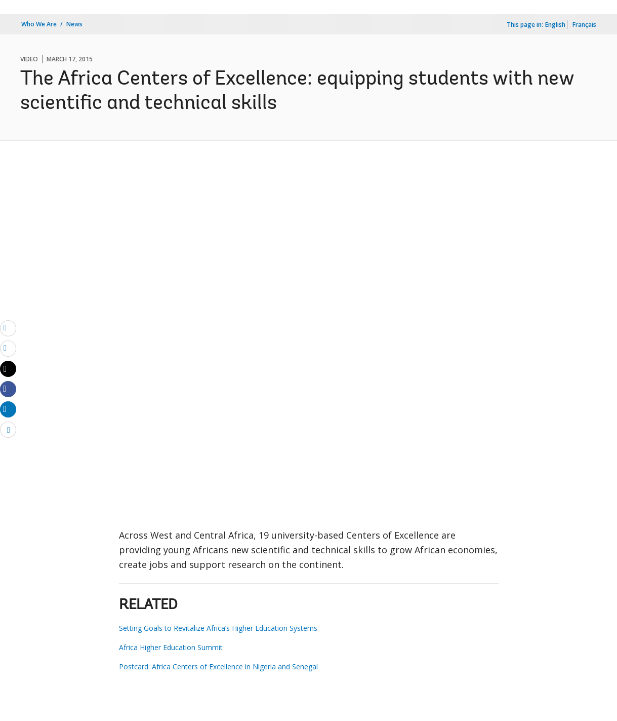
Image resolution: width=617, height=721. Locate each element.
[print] (8, 348)
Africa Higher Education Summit (171, 647)
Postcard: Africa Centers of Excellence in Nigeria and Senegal (218, 666)
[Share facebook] (8, 388)
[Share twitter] (8, 368)
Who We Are (39, 24)
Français (584, 24)
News (74, 24)
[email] (8, 328)
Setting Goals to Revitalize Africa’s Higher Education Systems (218, 628)
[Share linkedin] (8, 408)
